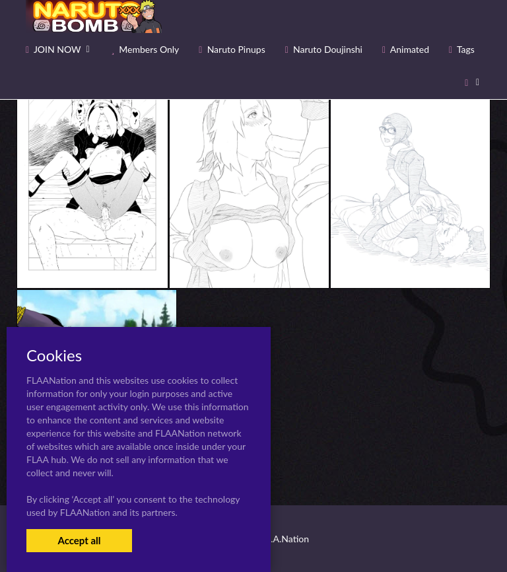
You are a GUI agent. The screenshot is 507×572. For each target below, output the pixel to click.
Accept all (78, 540)
